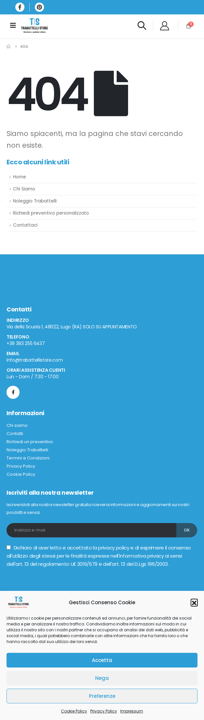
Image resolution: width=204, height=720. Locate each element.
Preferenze (102, 696)
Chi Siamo (24, 189)
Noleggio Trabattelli (35, 201)
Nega (102, 678)
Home (19, 177)
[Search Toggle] (141, 25)
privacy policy (113, 547)
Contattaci (25, 225)
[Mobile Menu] (15, 25)
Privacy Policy (103, 711)
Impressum (131, 711)
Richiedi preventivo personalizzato (51, 213)
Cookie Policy (74, 711)
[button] (194, 602)
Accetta (102, 660)
